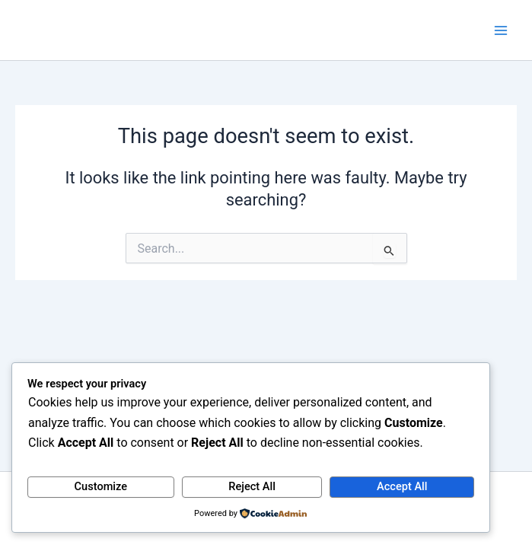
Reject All (252, 486)
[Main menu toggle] (501, 30)
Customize (101, 486)
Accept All (402, 486)
